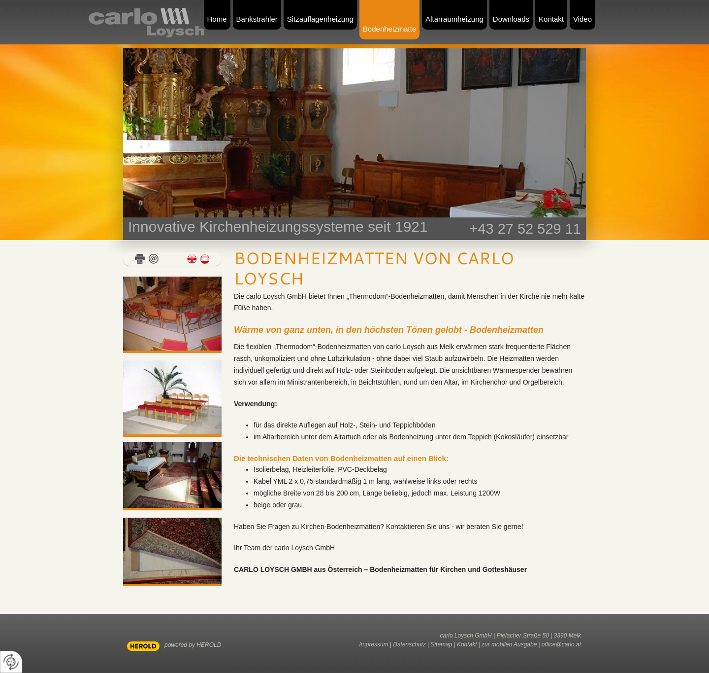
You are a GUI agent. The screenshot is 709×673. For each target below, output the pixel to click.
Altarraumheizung (454, 19)
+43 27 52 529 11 (525, 229)
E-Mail (154, 259)
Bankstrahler (257, 19)
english (192, 259)
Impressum (373, 644)
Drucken (140, 259)
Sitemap (441, 644)
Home (217, 19)
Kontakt (551, 19)
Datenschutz (409, 644)
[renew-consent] (11, 662)
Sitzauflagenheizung (320, 19)
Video (582, 19)
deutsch (205, 259)
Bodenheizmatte (389, 29)
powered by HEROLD (192, 644)
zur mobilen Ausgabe (509, 644)
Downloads (511, 19)
